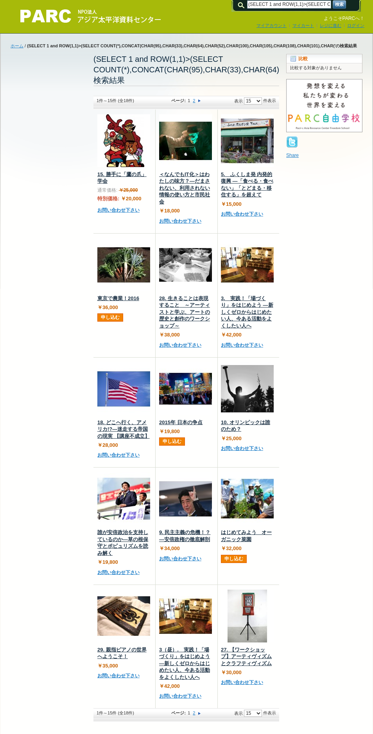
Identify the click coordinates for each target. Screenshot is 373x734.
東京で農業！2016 (118, 298)
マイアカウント (271, 25)
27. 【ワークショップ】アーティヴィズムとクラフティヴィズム (246, 656)
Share (292, 155)
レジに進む (330, 25)
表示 (238, 101)
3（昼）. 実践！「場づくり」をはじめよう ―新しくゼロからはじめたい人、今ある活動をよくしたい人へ (184, 663)
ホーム (17, 45)
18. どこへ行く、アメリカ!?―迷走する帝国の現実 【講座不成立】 (123, 429)
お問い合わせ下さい (118, 210)
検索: (242, 4)
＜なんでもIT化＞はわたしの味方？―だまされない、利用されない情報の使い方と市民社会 (184, 188)
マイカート (303, 25)
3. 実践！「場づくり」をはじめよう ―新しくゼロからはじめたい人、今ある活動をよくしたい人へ (247, 312)
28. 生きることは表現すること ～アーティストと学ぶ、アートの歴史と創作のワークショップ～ (184, 312)
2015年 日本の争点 (181, 422)
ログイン (355, 25)
